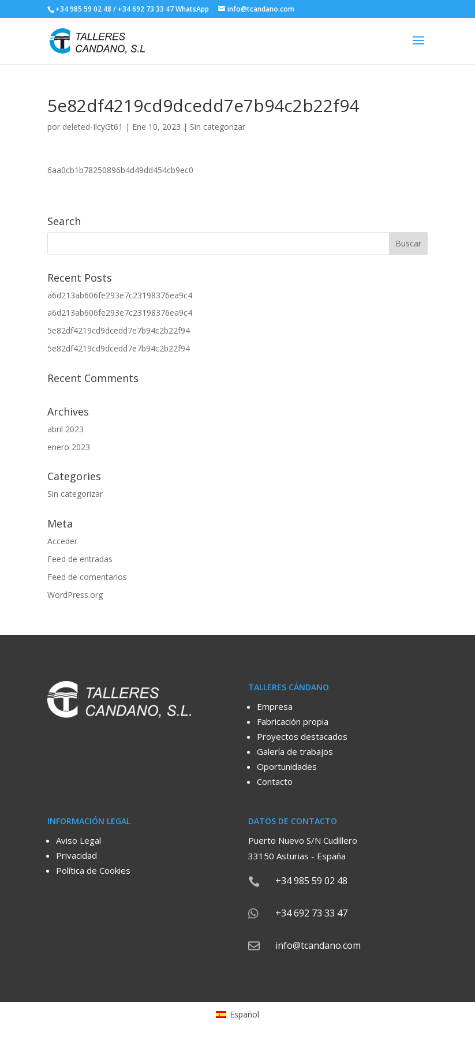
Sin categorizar (217, 126)
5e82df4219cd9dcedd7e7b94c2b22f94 (118, 330)
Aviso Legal (78, 840)
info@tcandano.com (318, 945)
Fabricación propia (292, 721)
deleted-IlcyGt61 (92, 126)
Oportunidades (287, 766)
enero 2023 (68, 446)
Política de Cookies (93, 870)
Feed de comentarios (87, 576)
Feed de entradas (80, 558)
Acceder (62, 541)
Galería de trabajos (295, 751)
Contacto (275, 781)
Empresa (275, 706)
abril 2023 (65, 429)
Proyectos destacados (302, 736)
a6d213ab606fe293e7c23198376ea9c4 (119, 295)
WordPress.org (75, 594)
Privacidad (76, 855)
